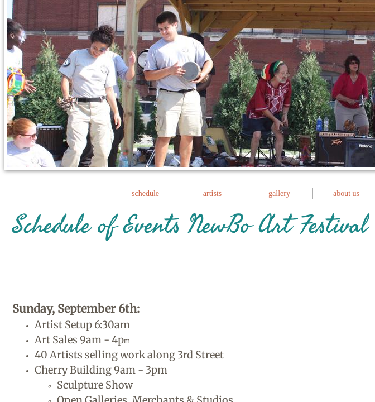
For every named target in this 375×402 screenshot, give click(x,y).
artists (212, 193)
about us (346, 193)
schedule (145, 193)
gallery (279, 193)
